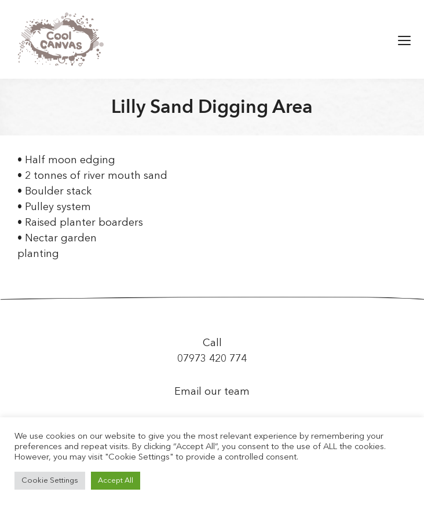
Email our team (212, 392)
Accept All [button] (115, 480)
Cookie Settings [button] (49, 480)
